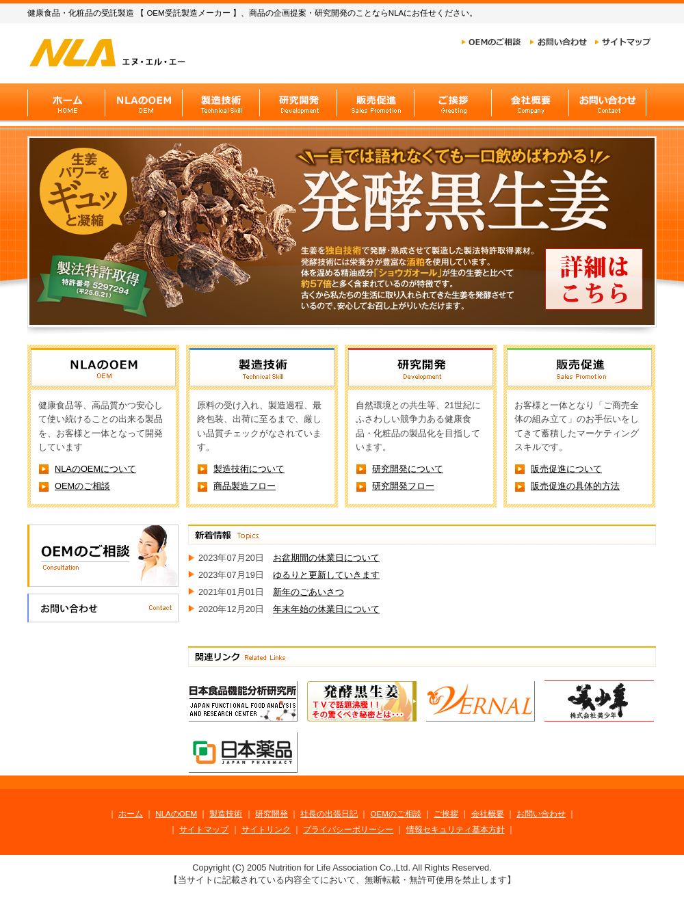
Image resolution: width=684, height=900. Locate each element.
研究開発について (407, 469)
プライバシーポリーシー (348, 829)
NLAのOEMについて (95, 469)
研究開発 (298, 101)
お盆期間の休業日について (326, 558)
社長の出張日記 (329, 814)
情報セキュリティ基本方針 (455, 829)
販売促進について (566, 469)
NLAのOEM (143, 101)
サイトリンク (266, 829)
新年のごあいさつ (308, 592)
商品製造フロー (244, 486)
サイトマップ (623, 42)
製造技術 (220, 101)
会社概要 (529, 101)
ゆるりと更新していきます (326, 575)
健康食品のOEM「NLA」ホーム (124, 52)
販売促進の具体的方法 (575, 486)
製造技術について (249, 469)
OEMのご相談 (491, 42)
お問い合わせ (558, 42)
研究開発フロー (403, 486)
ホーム (130, 814)
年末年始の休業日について (326, 609)
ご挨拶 (452, 101)
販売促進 (375, 101)
